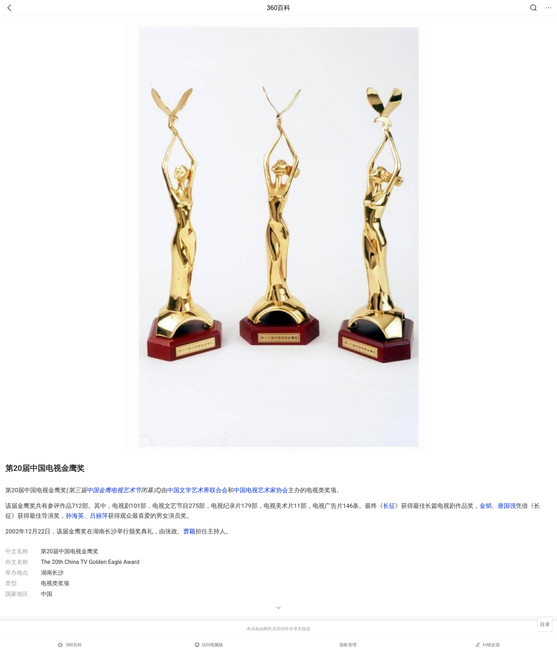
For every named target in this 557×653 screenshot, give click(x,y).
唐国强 (507, 505)
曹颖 (189, 531)
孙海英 (75, 515)
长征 (389, 505)
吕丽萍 (99, 515)
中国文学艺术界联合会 (197, 490)
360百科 (278, 7)
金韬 (486, 505)
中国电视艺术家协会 (261, 490)
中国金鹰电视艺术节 (114, 490)
